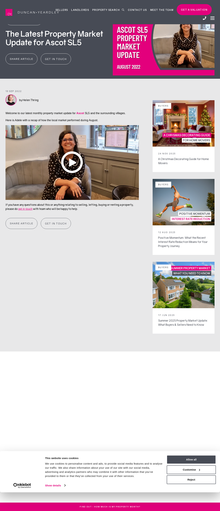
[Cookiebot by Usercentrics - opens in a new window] (22, 504)
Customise (191, 488)
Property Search (108, 9)
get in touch (25, 208)
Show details (53, 504)
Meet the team (161, 9)
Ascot (80, 113)
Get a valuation (194, 9)
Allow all (191, 478)
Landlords (80, 9)
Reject (191, 498)
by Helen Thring (28, 100)
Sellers (62, 9)
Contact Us (137, 9)
